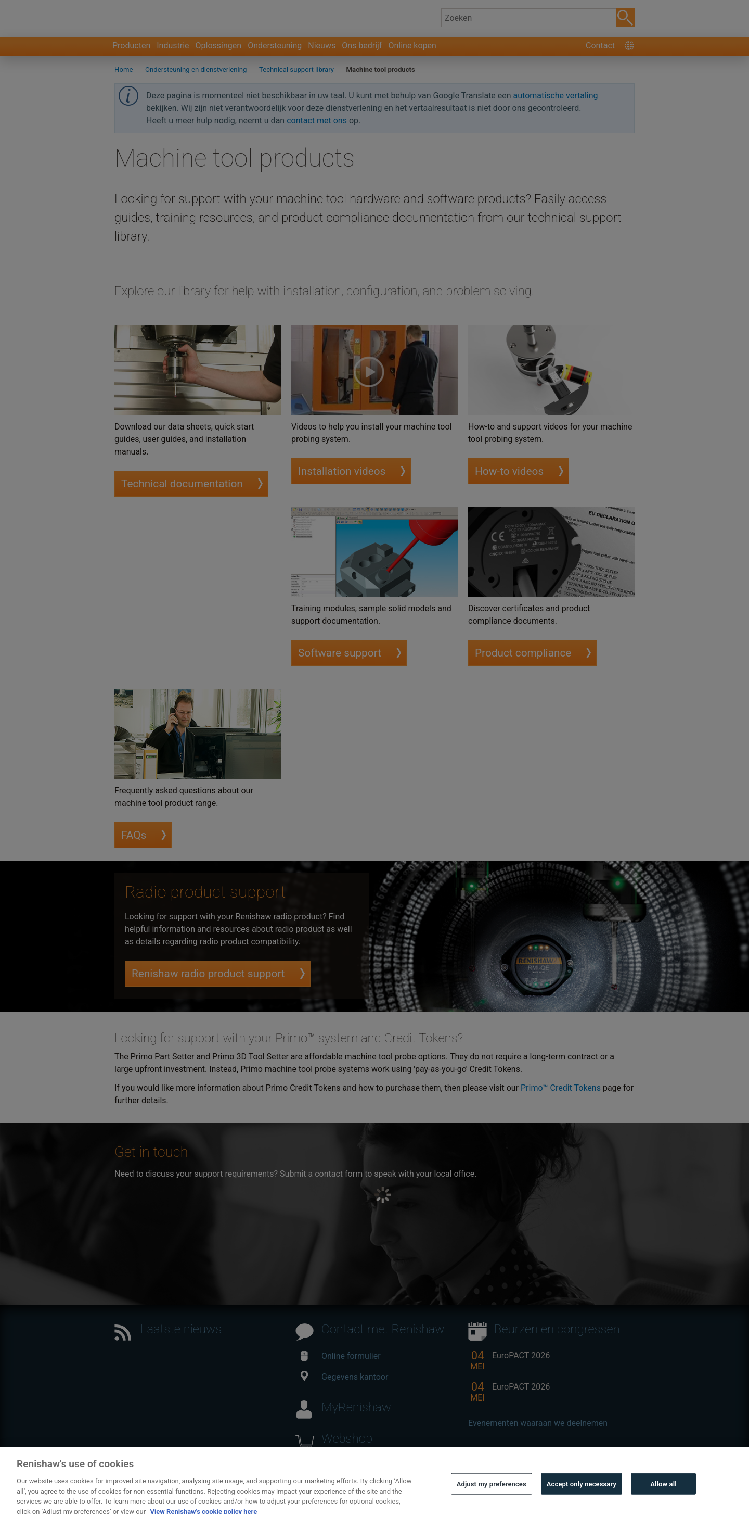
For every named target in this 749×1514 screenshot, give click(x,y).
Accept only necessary (581, 1498)
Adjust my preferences (491, 1498)
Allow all (663, 1498)
